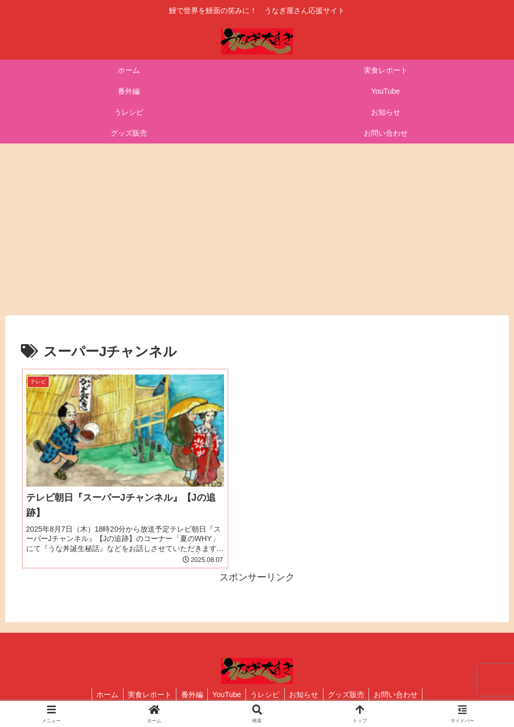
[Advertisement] (257, 229)
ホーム (102, 694)
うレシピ (266, 694)
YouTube (225, 694)
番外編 (189, 694)
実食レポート (145, 694)
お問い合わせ (401, 694)
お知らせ (306, 694)
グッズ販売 (350, 694)
